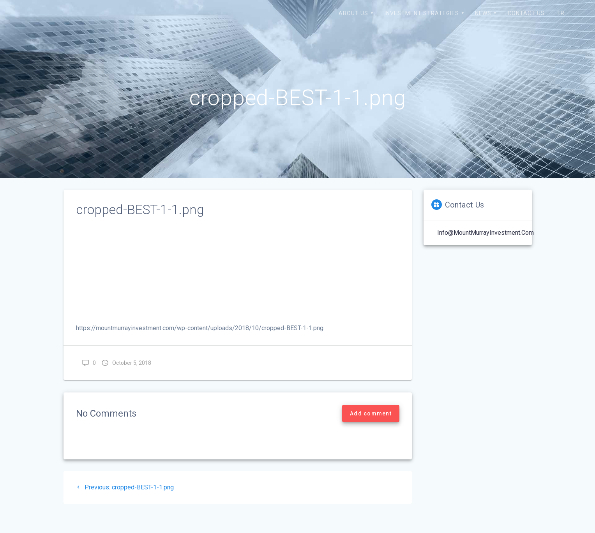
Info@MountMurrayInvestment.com (485, 232)
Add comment (371, 413)
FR (561, 13)
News (483, 13)
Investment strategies (422, 13)
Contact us (526, 13)
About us (353, 13)
